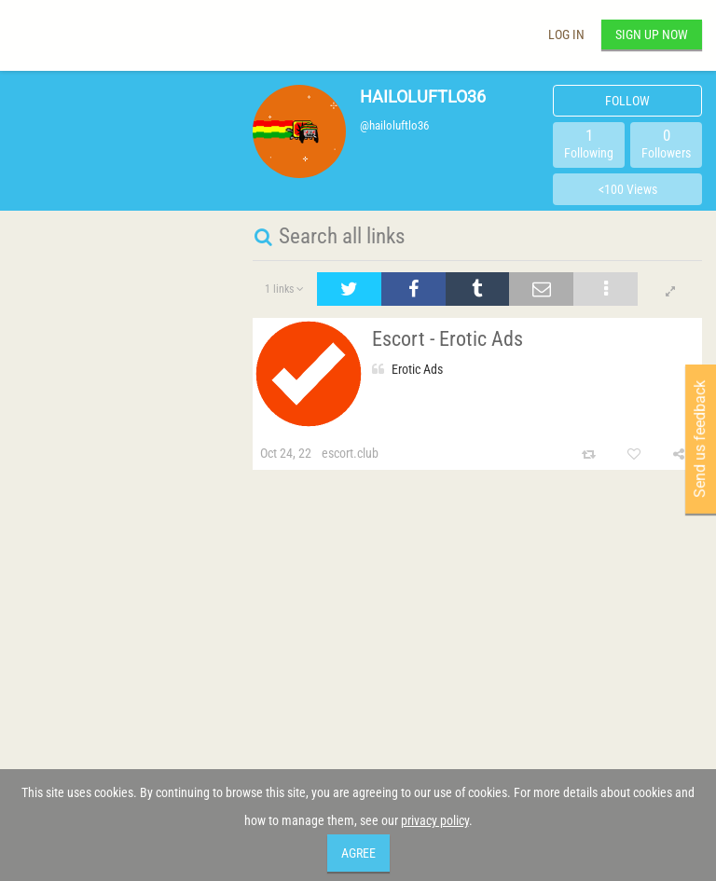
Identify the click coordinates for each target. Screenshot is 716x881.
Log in (566, 34)
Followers (666, 143)
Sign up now (651, 34)
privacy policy (435, 820)
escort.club (350, 453)
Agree (358, 853)
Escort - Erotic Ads (447, 339)
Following (589, 143)
